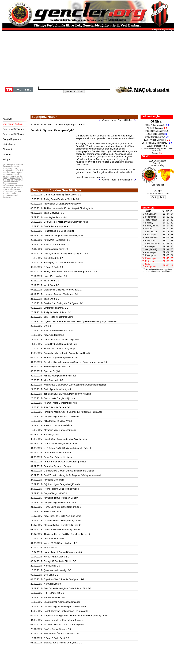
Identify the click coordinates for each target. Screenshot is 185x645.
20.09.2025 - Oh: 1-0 (41, 326)
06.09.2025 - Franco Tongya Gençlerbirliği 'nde (54, 357)
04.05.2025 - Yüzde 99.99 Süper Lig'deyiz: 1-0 (54, 543)
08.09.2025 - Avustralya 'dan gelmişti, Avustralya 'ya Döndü (60, 353)
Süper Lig (148, 207)
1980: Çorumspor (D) (156, 137)
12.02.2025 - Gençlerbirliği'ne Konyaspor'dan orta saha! (58, 606)
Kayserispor (150, 258)
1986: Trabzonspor (157, 134)
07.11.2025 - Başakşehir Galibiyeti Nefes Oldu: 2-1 (56, 289)
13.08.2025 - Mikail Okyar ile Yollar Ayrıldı (51, 421)
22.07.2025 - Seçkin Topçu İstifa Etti (49, 493)
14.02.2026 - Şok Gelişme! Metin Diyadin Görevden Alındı (60, 222)
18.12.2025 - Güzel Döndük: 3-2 (47, 258)
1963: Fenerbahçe (157, 146)
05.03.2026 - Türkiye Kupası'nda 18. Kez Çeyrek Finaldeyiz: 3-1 (63, 208)
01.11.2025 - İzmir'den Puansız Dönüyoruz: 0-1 (54, 294)
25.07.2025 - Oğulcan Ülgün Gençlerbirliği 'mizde (55, 484)
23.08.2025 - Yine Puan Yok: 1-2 (47, 380)
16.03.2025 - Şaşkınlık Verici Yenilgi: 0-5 (51, 570)
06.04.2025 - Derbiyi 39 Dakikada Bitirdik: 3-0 (53, 561)
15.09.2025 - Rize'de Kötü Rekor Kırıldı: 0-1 (52, 330)
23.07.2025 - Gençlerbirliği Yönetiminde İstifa (53, 502)
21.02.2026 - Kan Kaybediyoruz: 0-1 (49, 217)
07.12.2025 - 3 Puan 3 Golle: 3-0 (47, 267)
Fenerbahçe (150, 217)
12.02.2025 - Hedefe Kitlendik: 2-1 (48, 597)
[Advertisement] (87, 57)
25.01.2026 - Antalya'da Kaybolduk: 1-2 (50, 240)
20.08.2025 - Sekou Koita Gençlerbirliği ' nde (53, 398)
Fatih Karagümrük (151, 265)
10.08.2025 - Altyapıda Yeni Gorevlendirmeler (53, 430)
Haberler (7, 154)
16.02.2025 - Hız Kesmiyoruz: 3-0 (47, 593)
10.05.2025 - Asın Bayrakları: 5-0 (47, 538)
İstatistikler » (9, 144)
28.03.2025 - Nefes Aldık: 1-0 (45, 565)
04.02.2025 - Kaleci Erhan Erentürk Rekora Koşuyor (57, 620)
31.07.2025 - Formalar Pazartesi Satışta (51, 466)
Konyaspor (150, 246)
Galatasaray (151, 214)
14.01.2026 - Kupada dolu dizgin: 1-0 (49, 249)
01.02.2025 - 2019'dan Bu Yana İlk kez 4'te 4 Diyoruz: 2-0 (59, 624)
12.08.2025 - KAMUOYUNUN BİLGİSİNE (51, 425)
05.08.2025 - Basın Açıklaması (46, 434)
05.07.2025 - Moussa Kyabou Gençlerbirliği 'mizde (56, 525)
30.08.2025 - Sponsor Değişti (45, 371)
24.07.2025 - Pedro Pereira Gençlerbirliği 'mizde (55, 488)
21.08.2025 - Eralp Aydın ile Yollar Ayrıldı (51, 389)
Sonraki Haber (127, 120)
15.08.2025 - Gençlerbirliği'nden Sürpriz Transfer (55, 416)
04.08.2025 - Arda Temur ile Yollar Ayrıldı (51, 452)
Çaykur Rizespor (153, 243)
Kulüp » (6, 159)
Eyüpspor (149, 261)
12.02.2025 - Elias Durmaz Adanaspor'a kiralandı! (55, 602)
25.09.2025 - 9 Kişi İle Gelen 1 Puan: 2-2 (51, 312)
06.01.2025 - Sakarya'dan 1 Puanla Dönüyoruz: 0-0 (56, 642)
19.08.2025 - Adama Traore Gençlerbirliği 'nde (54, 403)
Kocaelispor (150, 234)
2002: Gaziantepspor (156, 131)
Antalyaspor (150, 252)
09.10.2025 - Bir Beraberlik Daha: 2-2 (49, 307)
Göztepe (149, 228)
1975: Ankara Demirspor (157, 140)
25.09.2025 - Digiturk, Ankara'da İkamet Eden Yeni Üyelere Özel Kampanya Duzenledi (74, 321)
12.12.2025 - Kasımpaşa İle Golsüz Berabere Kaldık (57, 262)
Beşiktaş (149, 223)
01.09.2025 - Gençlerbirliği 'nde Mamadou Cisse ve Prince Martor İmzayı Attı (69, 362)
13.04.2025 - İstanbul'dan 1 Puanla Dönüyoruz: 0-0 (56, 552)
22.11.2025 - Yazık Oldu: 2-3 (45, 280)
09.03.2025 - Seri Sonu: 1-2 (44, 574)
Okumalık (7, 149)
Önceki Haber (108, 120)
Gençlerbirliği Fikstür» (14, 134)
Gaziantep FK (151, 237)
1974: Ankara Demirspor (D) (157, 143)
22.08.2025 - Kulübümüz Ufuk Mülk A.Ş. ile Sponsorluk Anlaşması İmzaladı (68, 384)
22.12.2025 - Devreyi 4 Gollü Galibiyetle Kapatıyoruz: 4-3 (59, 253)
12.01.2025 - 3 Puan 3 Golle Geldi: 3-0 (50, 638)
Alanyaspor (150, 240)
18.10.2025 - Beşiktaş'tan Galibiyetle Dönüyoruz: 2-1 (57, 303)
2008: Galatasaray (157, 128)
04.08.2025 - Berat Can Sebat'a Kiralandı (51, 457)
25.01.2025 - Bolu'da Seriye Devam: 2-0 (51, 629)
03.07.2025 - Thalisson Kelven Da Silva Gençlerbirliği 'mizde (61, 534)
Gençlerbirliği (151, 249)
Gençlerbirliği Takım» (13, 129)
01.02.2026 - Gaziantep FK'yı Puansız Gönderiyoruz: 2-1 (59, 235)
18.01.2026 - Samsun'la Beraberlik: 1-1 (50, 244)
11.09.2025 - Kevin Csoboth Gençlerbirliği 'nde (54, 344)
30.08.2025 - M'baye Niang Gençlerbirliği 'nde (53, 375)
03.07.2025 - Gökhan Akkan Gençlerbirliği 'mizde (55, 529)
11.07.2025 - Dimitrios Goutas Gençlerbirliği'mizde (56, 520)
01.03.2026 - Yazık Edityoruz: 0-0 (47, 212)
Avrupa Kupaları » (12, 139)
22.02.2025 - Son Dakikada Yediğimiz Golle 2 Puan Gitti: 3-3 (61, 588)
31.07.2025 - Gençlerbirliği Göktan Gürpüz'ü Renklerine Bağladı (63, 470)
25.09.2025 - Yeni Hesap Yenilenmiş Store (52, 317)
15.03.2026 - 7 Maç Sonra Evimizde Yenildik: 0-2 (55, 199)
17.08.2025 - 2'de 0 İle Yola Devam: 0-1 (50, 407)
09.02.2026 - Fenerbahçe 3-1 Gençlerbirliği (52, 231)
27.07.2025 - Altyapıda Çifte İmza (47, 479)
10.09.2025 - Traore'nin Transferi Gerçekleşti (53, 348)
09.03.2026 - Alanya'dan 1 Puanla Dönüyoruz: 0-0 (56, 203)
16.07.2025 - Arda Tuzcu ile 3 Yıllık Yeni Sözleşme (56, 516)
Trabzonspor (151, 220)
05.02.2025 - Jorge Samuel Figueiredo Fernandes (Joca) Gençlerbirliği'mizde (69, 615)
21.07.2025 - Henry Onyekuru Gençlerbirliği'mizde (56, 507)
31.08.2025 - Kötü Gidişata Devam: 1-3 (50, 366)
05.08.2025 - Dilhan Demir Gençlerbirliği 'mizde (54, 443)
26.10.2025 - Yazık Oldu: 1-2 (45, 298)
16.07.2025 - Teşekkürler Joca (46, 511)
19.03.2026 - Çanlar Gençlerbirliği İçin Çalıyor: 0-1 (56, 194)
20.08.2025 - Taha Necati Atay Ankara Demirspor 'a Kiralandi (61, 393)
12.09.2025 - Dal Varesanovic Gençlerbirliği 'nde (55, 339)
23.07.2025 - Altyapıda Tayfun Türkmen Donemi (54, 498)
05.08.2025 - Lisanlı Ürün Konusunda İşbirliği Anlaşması (59, 439)
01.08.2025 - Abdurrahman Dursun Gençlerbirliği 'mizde (58, 461)
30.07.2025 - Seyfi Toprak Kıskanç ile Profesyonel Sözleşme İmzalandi (66, 475)
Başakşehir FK (152, 226)
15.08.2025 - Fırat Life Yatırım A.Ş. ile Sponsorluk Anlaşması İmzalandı (66, 412)
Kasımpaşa (150, 255)
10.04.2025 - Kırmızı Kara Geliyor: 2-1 (50, 556)
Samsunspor (151, 231)
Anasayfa (7, 119)
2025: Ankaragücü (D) (157, 125)
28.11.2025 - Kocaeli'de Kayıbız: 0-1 (49, 276)
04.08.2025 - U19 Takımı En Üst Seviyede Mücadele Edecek (61, 448)
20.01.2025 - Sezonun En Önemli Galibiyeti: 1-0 (54, 633)
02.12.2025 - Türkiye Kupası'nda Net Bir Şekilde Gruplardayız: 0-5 (64, 271)
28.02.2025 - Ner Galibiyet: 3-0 (46, 584)
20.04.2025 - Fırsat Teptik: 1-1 (46, 547)
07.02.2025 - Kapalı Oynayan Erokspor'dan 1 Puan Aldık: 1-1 (61, 611)
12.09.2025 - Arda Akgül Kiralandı (47, 335)
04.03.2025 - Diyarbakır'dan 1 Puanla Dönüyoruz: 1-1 (57, 579)
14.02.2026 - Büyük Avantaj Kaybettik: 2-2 (52, 226)
